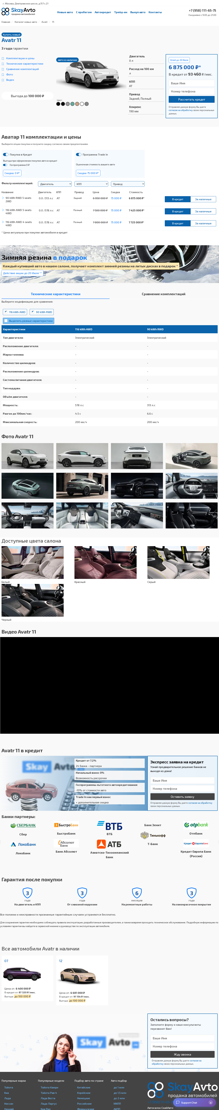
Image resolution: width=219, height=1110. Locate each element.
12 (60, 961)
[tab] (56, 294)
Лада (7, 1098)
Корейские (84, 1092)
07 (6, 961)
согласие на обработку (181, 110)
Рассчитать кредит (191, 99)
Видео (10, 79)
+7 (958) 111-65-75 (160, 1102)
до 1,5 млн (120, 1092)
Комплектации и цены (20, 58)
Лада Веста (48, 1098)
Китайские (83, 1087)
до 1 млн (119, 1087)
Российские (84, 1103)
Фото (9, 74)
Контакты (155, 12)
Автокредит (103, 12)
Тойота (8, 1087)
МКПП (117, 1103)
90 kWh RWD (44, 312)
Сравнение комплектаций (22, 69)
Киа (6, 1092)
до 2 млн (119, 1098)
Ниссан (8, 1103)
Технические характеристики (24, 63)
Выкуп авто (138, 12)
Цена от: (9, 988)
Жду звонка (182, 1054)
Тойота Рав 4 (49, 1092)
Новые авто (65, 12)
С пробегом (84, 12)
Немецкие (83, 1098)
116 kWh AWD (17, 312)
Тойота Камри (49, 1087)
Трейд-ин (120, 12)
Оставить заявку (182, 796)
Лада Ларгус (49, 1103)
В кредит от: (11, 992)
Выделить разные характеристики (31, 320)
